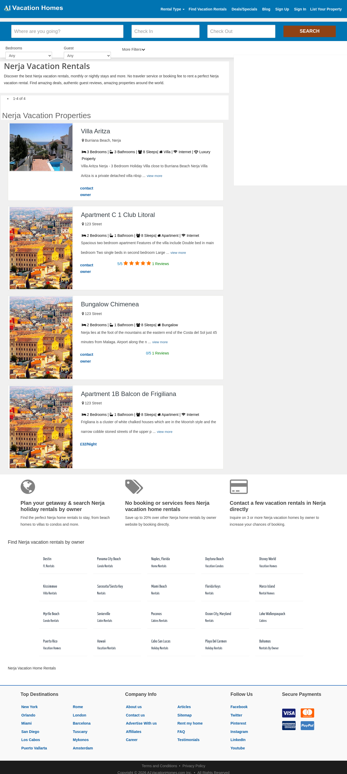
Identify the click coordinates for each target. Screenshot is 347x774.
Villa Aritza (95, 129)
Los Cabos (30, 738)
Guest (68, 47)
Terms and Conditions (159, 764)
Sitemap (185, 713)
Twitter (236, 713)
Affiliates (133, 730)
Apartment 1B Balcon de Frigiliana (128, 392)
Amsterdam (83, 746)
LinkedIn (238, 738)
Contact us (135, 713)
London (79, 713)
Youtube (238, 746)
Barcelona (82, 722)
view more (154, 174)
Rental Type (173, 9)
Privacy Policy (194, 764)
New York (29, 705)
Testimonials (189, 738)
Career (132, 738)
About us (134, 705)
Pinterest (238, 722)
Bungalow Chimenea (110, 302)
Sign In (300, 9)
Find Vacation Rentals (207, 9)
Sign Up (282, 9)
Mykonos (81, 738)
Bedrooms (13, 47)
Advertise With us (141, 722)
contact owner (86, 189)
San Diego (30, 730)
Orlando (28, 713)
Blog (266, 9)
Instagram (239, 730)
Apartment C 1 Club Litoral (118, 213)
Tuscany (80, 730)
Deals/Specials (244, 9)
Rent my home (190, 722)
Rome (78, 705)
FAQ (181, 730)
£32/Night (88, 442)
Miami (26, 722)
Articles (184, 705)
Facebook (239, 705)
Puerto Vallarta (34, 746)
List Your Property (326, 9)
